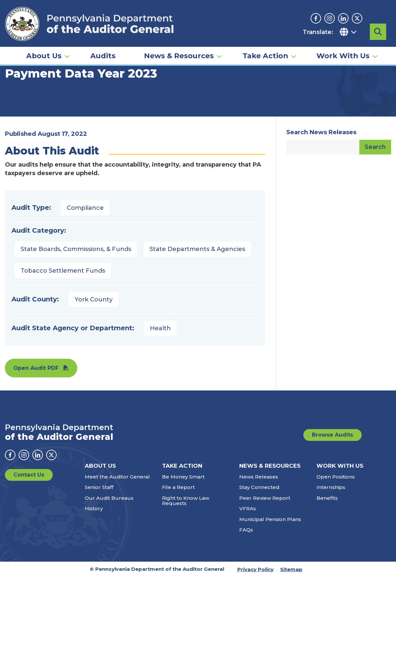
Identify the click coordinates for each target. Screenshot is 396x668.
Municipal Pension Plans (270, 576)
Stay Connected (259, 544)
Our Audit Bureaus (109, 555)
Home (14, 99)
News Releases (258, 534)
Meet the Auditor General (117, 534)
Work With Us (342, 54)
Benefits (327, 555)
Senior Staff (99, 544)
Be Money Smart (183, 534)
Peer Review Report (264, 555)
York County (94, 356)
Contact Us (28, 532)
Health (160, 385)
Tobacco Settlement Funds (63, 328)
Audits (103, 54)
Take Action (265, 54)
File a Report (178, 544)
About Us (44, 54)
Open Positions (335, 534)
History (94, 566)
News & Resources (179, 54)
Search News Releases (321, 189)
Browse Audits (332, 492)
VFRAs (247, 566)
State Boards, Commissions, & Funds (76, 306)
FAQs (246, 587)
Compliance (85, 265)
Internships (330, 544)
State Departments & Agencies (197, 306)
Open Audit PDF (36, 425)
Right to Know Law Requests (185, 558)
